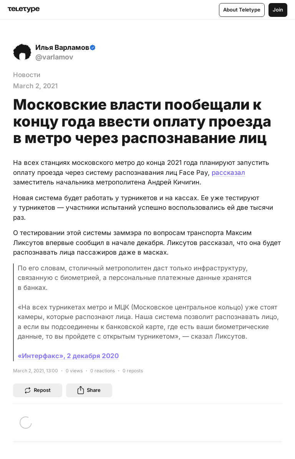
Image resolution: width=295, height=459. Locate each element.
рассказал (228, 172)
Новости (26, 75)
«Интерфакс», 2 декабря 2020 (68, 356)
